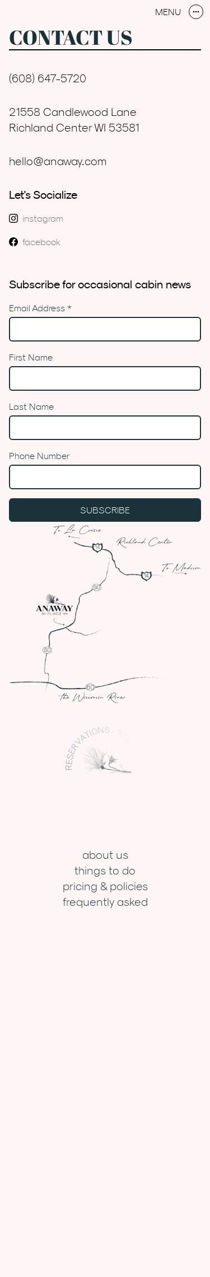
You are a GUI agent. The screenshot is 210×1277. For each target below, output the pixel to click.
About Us (105, 854)
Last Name (31, 406)
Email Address (40, 308)
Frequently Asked (105, 901)
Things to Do (105, 870)
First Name (31, 357)
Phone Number (39, 456)
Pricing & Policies (105, 886)
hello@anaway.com (58, 161)
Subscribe (105, 510)
